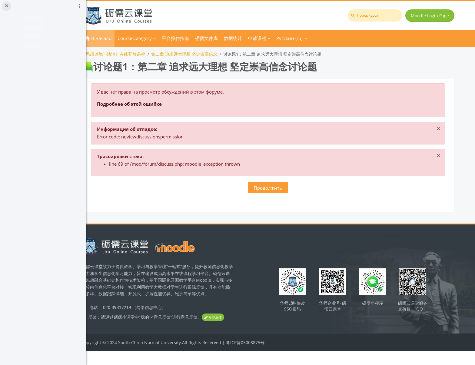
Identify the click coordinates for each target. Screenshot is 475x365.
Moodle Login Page (431, 15)
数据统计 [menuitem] (257, 38)
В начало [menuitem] (125, 38)
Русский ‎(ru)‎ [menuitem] (314, 38)
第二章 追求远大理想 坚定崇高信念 (208, 54)
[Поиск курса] (376, 15)
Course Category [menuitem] (159, 38)
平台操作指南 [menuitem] (199, 38)
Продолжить (281, 188)
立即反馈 (117, 332)
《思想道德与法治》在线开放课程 (137, 54)
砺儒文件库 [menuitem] (230, 38)
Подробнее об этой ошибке (153, 104)
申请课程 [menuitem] (281, 38)
